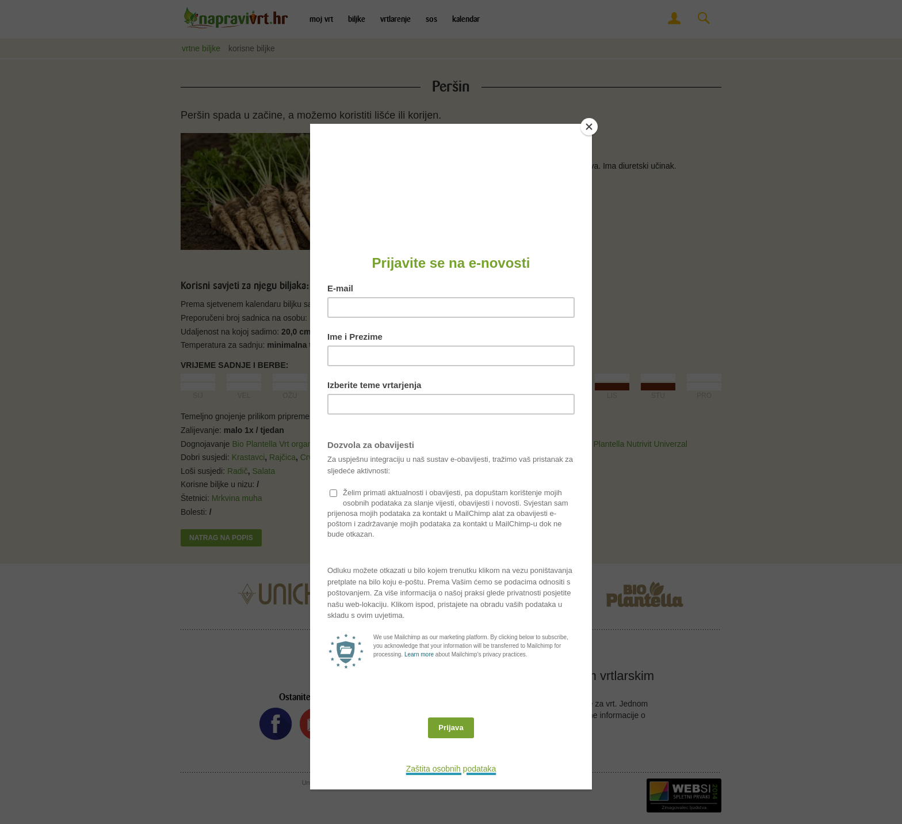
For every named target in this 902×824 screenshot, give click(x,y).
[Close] (589, 126)
